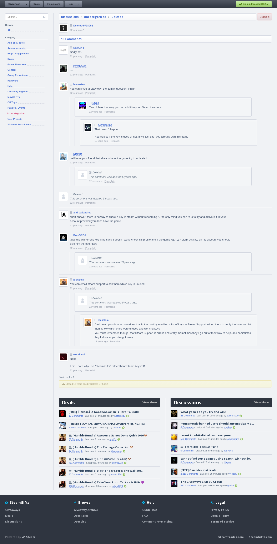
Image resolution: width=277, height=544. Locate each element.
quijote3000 (232, 415)
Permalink (90, 56)
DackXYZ (78, 47)
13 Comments (76, 416)
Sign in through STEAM (253, 4)
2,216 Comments (189, 474)
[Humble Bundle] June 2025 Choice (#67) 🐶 (102, 459)
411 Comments (76, 462)
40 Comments (76, 474)
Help (70, 4)
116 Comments (76, 486)
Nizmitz (77, 154)
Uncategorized (95, 17)
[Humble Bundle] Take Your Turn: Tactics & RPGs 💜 (108, 482)
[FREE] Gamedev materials (198, 470)
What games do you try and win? (203, 412)
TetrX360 (228, 450)
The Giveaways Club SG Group (201, 482)
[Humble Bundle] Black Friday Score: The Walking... (108, 471)
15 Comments (71, 39)
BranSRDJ (79, 235)
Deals (37, 4)
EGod (95, 103)
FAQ (145, 516)
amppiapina (233, 439)
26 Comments (188, 415)
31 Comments (76, 439)
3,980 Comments (77, 427)
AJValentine (105, 125)
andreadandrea (82, 212)
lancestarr (79, 84)
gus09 (230, 485)
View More (149, 402)
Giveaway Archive (86, 510)
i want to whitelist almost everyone (206, 435)
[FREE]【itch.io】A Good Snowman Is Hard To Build (104, 412)
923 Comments (188, 485)
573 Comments (188, 439)
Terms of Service (222, 521)
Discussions (53, 4)
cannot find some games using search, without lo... (216, 458)
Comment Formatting (157, 521)
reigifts (113, 439)
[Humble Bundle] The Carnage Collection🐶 (103, 447)
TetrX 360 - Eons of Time (201, 447)
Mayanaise (116, 451)
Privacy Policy (220, 510)
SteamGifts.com (260, 537)
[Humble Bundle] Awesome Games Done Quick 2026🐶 (110, 435)
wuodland (79, 354)
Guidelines (149, 510)
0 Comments (187, 450)
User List (80, 521)
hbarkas (117, 427)
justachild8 (119, 416)
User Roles (81, 516)
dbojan (227, 462)
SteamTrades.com (231, 537)
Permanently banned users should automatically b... (217, 423)
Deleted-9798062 (83, 25)
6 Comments (187, 427)
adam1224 (117, 462)
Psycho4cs (79, 66)
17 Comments (76, 451)
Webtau (233, 474)
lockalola (78, 279)
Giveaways (14, 4)
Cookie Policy (220, 516)
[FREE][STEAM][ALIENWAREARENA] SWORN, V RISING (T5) (107, 424)
